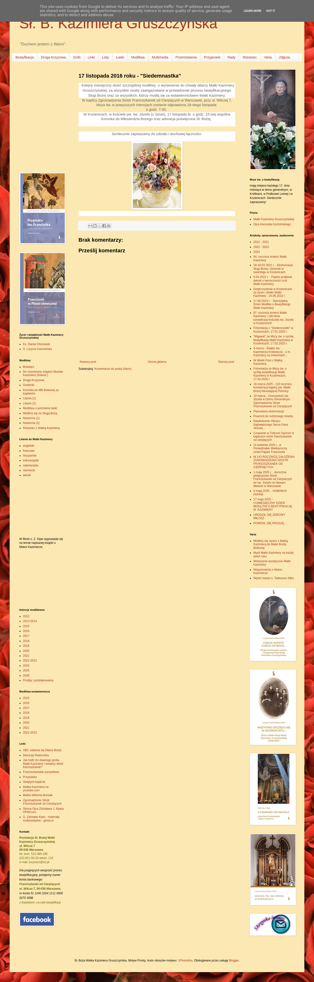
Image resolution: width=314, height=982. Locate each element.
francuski (29, 450)
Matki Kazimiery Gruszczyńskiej (273, 219)
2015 (26, 626)
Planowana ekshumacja (268, 411)
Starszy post (226, 362)
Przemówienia (186, 57)
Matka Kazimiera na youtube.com (36, 788)
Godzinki (28, 385)
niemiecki (29, 470)
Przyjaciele (212, 57)
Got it (270, 11)
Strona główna (157, 362)
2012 (26, 616)
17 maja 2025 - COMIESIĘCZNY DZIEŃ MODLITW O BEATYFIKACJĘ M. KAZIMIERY (272, 504)
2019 (26, 645)
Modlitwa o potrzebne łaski (40, 408)
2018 (26, 641)
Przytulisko (30, 777)
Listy (105, 57)
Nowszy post (88, 362)
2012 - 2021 (261, 242)
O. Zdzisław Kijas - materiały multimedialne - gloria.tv (41, 818)
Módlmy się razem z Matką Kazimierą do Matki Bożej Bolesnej (270, 544)
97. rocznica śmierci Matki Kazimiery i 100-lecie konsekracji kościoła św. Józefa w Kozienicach (273, 318)
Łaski (120, 57)
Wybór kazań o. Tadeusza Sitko (273, 578)
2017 (26, 636)
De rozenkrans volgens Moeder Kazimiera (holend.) (43, 373)
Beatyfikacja (24, 57)
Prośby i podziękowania (38, 680)
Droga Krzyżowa (53, 57)
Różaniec (250, 57)
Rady (232, 57)
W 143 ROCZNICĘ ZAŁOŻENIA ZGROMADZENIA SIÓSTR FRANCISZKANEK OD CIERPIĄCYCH (273, 462)
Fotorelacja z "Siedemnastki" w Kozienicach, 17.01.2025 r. (273, 329)
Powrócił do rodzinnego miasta (273, 416)
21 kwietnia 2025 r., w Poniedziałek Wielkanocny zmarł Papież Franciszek (270, 448)
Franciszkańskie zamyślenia (41, 772)
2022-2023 (30, 660)
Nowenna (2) (31, 423)
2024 (26, 665)
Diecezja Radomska (36, 755)
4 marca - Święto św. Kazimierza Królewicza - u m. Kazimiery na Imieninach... (272, 352)
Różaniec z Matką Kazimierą (41, 428)
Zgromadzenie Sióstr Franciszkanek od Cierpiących (42, 802)
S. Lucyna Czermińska (37, 349)
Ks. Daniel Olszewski (36, 344)
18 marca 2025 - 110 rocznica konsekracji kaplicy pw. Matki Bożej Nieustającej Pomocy (272, 387)
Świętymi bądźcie (34, 782)
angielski (28, 445)
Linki (91, 57)
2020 (26, 651)
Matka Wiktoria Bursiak (38, 795)
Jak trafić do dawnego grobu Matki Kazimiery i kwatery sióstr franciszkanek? (43, 763)
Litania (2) (29, 403)
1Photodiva (185, 960)
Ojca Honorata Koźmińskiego (272, 224)
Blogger (234, 960)
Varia (268, 57)
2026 (26, 675)
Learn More (253, 11)
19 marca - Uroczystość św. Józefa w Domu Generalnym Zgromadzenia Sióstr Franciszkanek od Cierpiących (272, 401)
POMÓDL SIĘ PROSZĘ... (269, 523)
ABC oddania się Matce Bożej (42, 750)
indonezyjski (31, 460)
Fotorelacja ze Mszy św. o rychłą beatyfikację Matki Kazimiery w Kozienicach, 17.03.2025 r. (269, 374)
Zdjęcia (284, 57)
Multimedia (160, 57)
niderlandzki (30, 465)
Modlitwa (138, 57)
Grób (76, 57)
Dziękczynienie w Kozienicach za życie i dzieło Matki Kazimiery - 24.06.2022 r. (272, 292)
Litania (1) (29, 398)
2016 (26, 631)
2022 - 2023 (261, 247)
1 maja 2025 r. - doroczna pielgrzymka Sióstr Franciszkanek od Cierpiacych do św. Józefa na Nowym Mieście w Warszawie (272, 479)
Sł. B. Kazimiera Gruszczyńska (118, 23)
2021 (26, 655)
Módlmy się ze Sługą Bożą (40, 413)
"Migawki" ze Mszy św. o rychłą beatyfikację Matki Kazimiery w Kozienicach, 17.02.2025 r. (273, 340)
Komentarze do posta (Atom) (112, 369)
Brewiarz (28, 367)
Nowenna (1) (31, 418)
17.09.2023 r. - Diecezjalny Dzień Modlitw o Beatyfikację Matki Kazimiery (271, 304)
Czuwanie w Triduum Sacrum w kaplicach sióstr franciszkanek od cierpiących (273, 436)
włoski (27, 475)
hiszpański (29, 455)
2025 (26, 670)
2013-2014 (30, 621)
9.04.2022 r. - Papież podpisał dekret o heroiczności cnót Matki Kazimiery (272, 280)
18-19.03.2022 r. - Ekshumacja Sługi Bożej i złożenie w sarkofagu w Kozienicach (273, 268)
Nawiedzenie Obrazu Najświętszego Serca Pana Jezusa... (270, 424)
